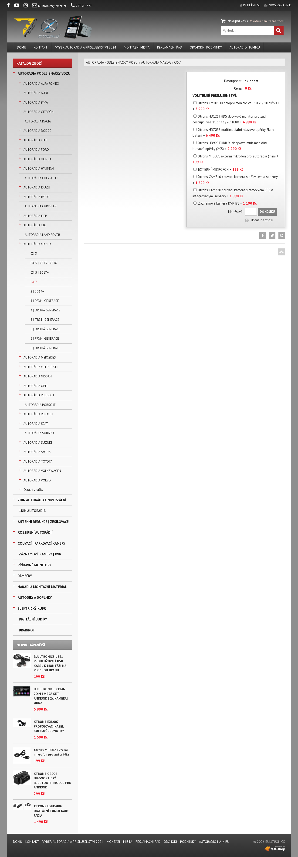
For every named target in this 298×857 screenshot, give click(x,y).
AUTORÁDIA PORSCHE (40, 405)
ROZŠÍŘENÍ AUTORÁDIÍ (35, 532)
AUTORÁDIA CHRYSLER (41, 206)
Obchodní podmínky (206, 47)
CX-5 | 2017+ (39, 272)
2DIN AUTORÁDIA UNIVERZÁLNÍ (42, 500)
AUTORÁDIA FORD (36, 149)
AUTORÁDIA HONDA (37, 159)
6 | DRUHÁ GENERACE (45, 348)
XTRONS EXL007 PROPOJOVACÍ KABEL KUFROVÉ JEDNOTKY (49, 726)
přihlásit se (252, 5)
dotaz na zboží (259, 220)
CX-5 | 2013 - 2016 (43, 263)
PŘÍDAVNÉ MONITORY (34, 565)
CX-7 (33, 282)
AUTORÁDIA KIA (35, 225)
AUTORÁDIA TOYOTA (38, 461)
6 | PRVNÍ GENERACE (44, 338)
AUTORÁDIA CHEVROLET (42, 178)
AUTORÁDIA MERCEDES (40, 357)
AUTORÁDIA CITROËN (39, 112)
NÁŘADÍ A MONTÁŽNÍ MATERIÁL (42, 587)
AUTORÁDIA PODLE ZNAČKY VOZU (44, 73)
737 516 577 (81, 6)
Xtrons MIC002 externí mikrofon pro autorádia (51, 752)
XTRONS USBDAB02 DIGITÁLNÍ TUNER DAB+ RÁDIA (51, 810)
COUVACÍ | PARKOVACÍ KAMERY (41, 543)
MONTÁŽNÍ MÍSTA (136, 47)
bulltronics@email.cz (49, 6)
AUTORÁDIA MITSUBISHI (41, 367)
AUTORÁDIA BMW (36, 102)
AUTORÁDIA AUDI (36, 93)
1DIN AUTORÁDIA (32, 511)
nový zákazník (280, 5)
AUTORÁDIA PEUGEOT (39, 395)
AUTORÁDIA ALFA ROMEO (41, 83)
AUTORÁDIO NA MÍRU (245, 47)
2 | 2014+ (37, 291)
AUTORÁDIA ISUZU (37, 187)
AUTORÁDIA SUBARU (39, 433)
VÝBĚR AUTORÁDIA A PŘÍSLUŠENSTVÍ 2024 (85, 47)
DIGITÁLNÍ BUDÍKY (33, 619)
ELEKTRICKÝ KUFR (32, 608)
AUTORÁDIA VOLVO (37, 480)
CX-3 (33, 253)
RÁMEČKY (25, 576)
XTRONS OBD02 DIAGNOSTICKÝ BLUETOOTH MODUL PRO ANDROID (52, 781)
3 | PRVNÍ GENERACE (44, 301)
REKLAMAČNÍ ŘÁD (169, 47)
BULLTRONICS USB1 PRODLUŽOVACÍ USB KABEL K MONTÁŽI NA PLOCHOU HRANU (50, 663)
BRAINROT (27, 630)
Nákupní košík (238, 21)
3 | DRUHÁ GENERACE (45, 310)
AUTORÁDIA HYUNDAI (39, 168)
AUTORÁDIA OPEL (36, 386)
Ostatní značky (33, 490)
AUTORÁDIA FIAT (35, 140)
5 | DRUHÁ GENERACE (45, 329)
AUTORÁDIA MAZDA (37, 244)
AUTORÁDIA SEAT (36, 424)
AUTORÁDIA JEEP (35, 216)
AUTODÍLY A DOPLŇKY (35, 597)
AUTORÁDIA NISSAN (38, 376)
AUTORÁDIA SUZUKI (38, 442)
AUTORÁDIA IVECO (37, 197)
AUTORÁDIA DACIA (38, 121)
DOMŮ (21, 47)
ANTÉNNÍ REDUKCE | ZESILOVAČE (43, 521)
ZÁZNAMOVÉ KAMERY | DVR (40, 554)
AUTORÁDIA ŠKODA (37, 452)
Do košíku (267, 212)
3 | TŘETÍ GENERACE (44, 319)
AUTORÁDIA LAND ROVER (42, 235)
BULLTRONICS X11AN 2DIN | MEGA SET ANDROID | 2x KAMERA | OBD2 (51, 696)
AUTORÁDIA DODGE (37, 131)
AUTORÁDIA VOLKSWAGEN (42, 471)
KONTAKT (40, 47)
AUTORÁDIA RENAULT (39, 414)
